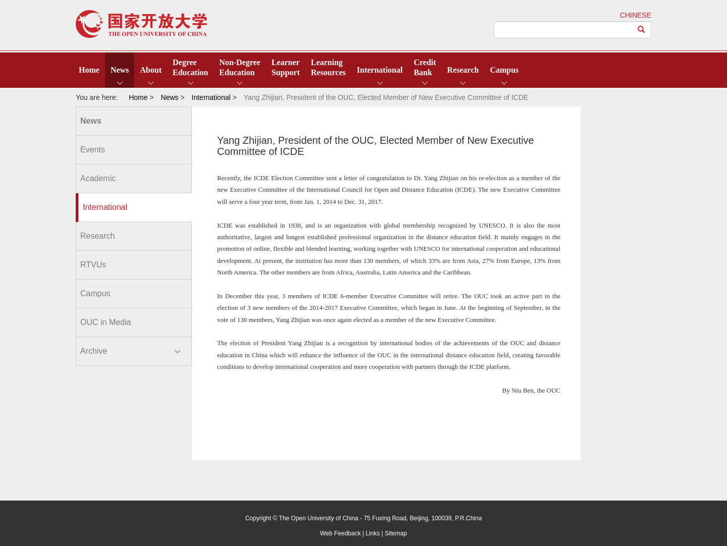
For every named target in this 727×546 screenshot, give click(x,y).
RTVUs (93, 264)
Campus (504, 70)
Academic (98, 178)
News (120, 70)
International (380, 70)
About (151, 70)
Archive (93, 351)
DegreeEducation (190, 67)
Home (89, 70)
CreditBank (424, 67)
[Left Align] (641, 29)
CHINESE (635, 15)
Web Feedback (340, 533)
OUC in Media (105, 322)
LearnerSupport (286, 67)
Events (92, 149)
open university (141, 24)
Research (463, 70)
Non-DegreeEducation (239, 67)
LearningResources (328, 67)
